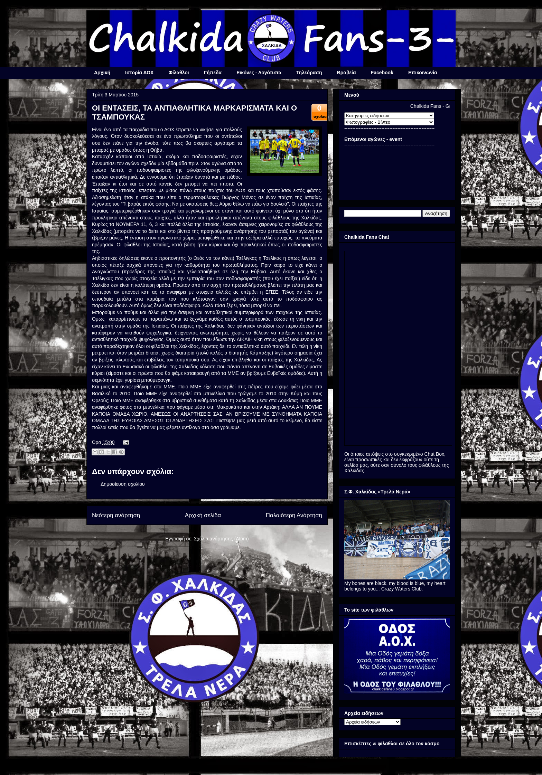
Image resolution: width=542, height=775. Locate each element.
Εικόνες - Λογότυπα (258, 72)
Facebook (382, 72)
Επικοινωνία (422, 72)
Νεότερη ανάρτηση (116, 515)
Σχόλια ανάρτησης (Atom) (221, 538)
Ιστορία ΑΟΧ (139, 72)
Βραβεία (346, 72)
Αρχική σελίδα (203, 515)
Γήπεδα (213, 72)
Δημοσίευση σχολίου (123, 484)
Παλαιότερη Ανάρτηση (294, 515)
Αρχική (102, 72)
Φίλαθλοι (178, 72)
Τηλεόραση (309, 72)
